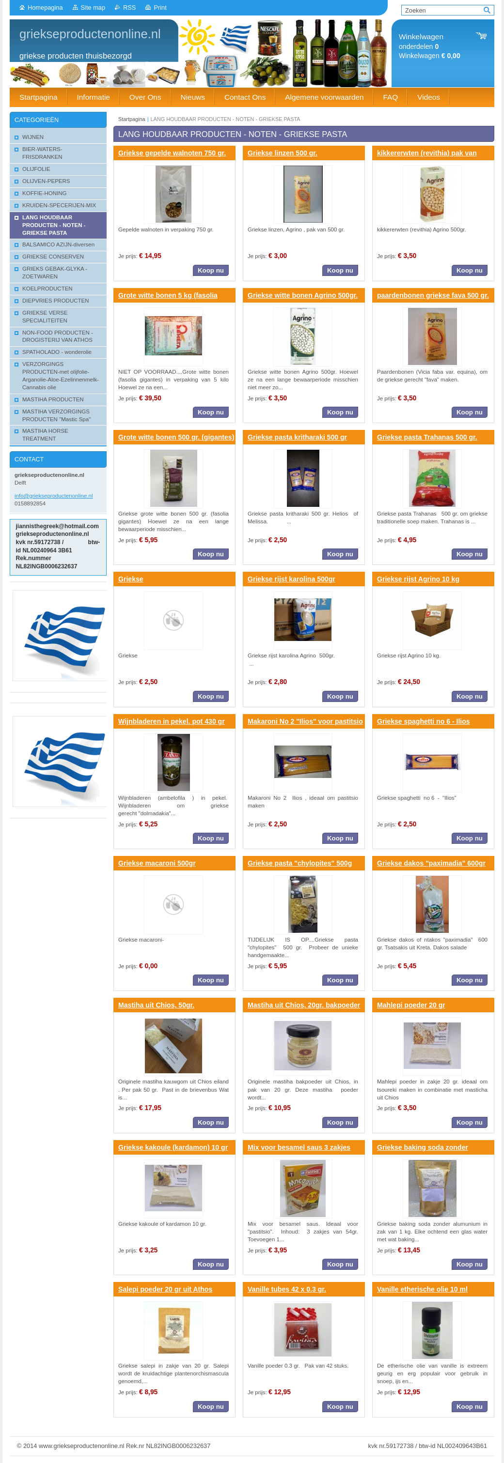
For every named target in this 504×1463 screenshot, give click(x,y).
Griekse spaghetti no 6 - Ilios (423, 721)
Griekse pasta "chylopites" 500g (300, 863)
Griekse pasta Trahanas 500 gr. (427, 437)
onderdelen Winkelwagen (429, 46)
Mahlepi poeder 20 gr (411, 1005)
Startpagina (131, 119)
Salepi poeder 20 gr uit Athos (165, 1289)
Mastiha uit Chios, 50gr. (156, 1005)
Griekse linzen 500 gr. (282, 153)
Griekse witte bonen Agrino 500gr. (303, 295)
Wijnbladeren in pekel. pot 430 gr (171, 721)
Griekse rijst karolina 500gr (291, 579)
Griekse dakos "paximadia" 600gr (431, 863)
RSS (129, 7)
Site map (93, 7)
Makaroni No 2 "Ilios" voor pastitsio (305, 721)
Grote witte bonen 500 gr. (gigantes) (176, 437)
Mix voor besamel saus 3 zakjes (299, 1147)
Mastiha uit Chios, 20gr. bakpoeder (304, 1005)
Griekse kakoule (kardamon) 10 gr (173, 1147)
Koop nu (211, 270)
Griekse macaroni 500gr (157, 863)
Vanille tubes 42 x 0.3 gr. (287, 1289)
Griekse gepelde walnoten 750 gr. (172, 153)
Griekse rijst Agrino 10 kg (418, 579)
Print (160, 7)
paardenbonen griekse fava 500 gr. (433, 295)
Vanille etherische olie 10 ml (422, 1289)
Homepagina (45, 7)
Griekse (130, 579)
